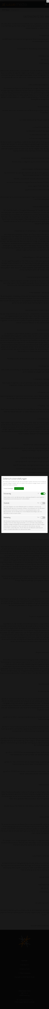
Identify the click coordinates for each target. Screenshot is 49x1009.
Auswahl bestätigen (8, 488)
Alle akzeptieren (19, 488)
